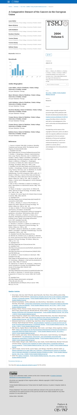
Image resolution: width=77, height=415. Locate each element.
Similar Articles (14, 291)
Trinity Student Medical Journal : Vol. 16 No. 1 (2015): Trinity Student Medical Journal (38, 318)
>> (21, 361)
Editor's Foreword (24, 355)
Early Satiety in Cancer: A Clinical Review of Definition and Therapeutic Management (40, 311)
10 (18, 361)
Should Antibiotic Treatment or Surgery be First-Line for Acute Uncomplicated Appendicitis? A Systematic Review (39, 323)
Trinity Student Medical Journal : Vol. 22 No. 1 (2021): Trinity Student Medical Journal (39, 325)
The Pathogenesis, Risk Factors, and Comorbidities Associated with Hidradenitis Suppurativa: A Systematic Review (36, 337)
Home (10, 6)
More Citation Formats (53, 84)
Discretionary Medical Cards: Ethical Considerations (44, 317)
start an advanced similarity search (27, 365)
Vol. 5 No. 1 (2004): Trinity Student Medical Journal (33, 6)
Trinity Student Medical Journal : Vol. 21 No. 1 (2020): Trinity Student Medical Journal (39, 353)
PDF (49, 55)
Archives (16, 6)
